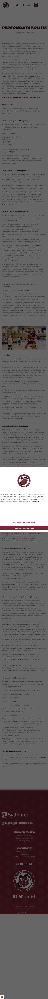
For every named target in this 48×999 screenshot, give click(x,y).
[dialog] (24, 499)
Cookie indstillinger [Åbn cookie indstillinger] (7, 517)
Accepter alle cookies (24, 528)
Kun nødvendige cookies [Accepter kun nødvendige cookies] (24, 523)
